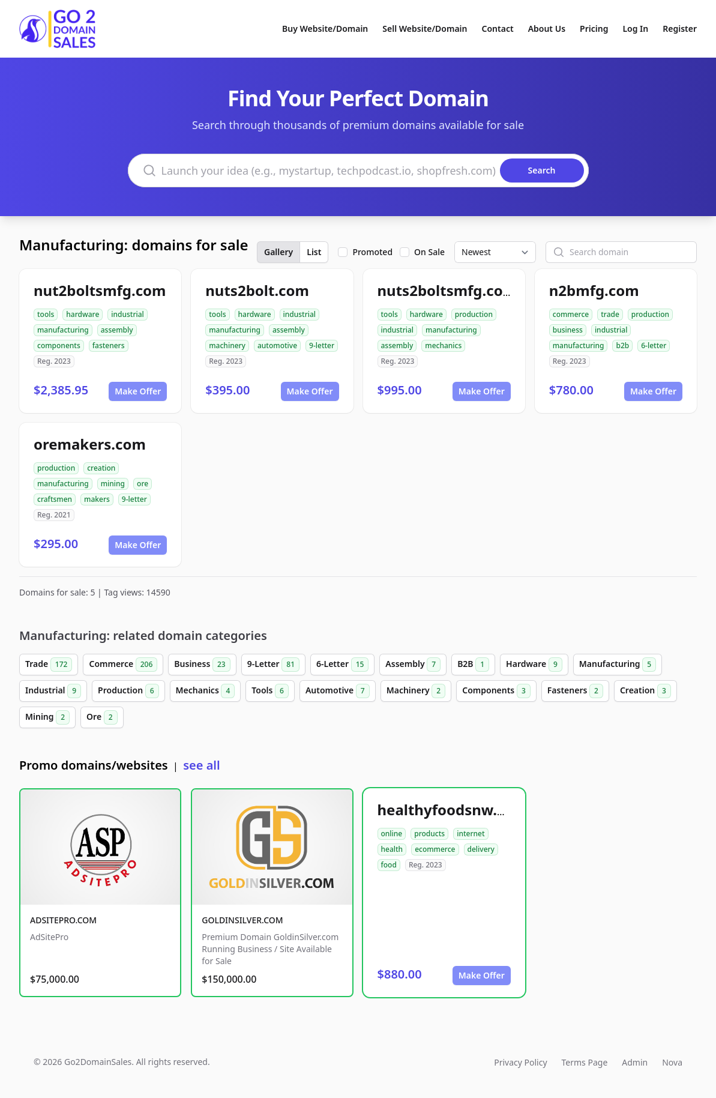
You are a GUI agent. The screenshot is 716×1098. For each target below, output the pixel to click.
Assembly (413, 664)
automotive (277, 345)
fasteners (108, 345)
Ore (102, 717)
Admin (635, 1062)
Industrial (53, 691)
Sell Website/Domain (424, 28)
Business (202, 664)
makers (97, 499)
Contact (498, 28)
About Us (546, 28)
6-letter (653, 345)
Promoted (372, 252)
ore (142, 483)
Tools (270, 691)
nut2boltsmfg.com (100, 290)
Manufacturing (617, 664)
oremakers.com (90, 444)
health (392, 849)
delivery (481, 849)
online (392, 833)
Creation (645, 691)
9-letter (321, 345)
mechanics (443, 345)
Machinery (416, 691)
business (568, 330)
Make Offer (138, 391)
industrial (127, 314)
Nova (672, 1062)
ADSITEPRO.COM (63, 920)
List (314, 252)
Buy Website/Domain (325, 28)
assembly (117, 330)
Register (680, 28)
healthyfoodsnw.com (453, 809)
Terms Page (585, 1062)
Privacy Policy (520, 1062)
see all (201, 765)
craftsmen (54, 499)
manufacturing (63, 330)
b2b (622, 345)
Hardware (534, 664)
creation (101, 468)
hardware (82, 314)
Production (128, 691)
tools (45, 314)
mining (113, 483)
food (389, 865)
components (58, 345)
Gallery (278, 252)
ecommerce (435, 849)
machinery (227, 345)
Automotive (337, 691)
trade (610, 314)
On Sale (429, 252)
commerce (571, 314)
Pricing (594, 28)
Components (496, 691)
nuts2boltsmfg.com (447, 290)
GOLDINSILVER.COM (242, 920)
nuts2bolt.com (257, 290)
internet (470, 833)
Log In (635, 28)
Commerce (123, 664)
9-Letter (273, 664)
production (474, 314)
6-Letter (342, 664)
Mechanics (205, 691)
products (429, 833)
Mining (47, 717)
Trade (48, 664)
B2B (473, 664)
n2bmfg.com (594, 290)
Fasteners (575, 691)
